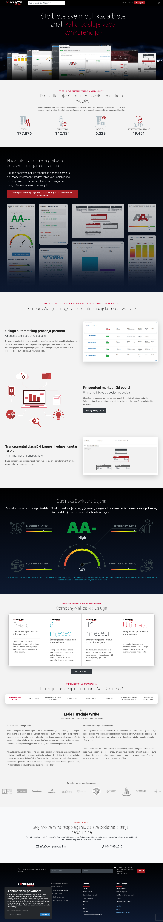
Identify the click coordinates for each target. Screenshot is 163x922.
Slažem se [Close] (45, 915)
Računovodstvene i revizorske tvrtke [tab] (129, 699)
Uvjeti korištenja (122, 873)
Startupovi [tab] (72, 699)
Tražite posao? (87, 892)
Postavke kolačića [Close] (14, 915)
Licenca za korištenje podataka (92, 914)
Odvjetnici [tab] (110, 699)
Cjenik (85, 908)
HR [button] (123, 3)
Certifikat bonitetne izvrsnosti (125, 895)
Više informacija (81, 671)
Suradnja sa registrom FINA (124, 901)
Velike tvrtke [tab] (33, 699)
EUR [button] (129, 3)
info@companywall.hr (53, 846)
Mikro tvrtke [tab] (91, 699)
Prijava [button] (139, 3)
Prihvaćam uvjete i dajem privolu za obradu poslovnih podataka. (125, 869)
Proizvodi (118, 898)
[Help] (159, 3)
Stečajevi (118, 906)
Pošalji (141, 871)
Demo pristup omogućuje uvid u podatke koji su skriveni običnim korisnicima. (42, 194)
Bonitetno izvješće (121, 892)
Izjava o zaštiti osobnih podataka (17, 910)
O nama (85, 888)
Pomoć (85, 905)
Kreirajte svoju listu (95, 410)
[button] (151, 3)
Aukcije (118, 909)
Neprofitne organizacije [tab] (148, 699)
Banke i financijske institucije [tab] (53, 699)
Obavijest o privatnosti (90, 895)
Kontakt (85, 911)
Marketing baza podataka (123, 912)
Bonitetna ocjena (121, 888)
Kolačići (85, 901)
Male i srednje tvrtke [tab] (15, 699)
